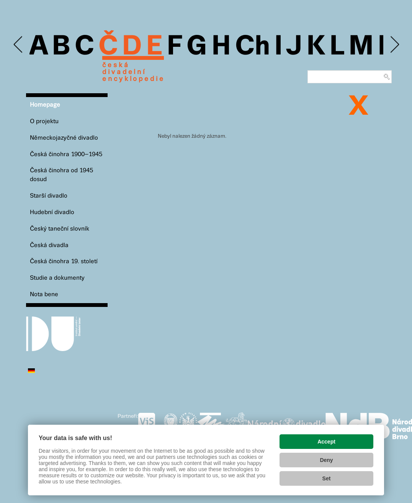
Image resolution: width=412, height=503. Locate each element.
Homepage (45, 105)
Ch (252, 47)
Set (326, 478)
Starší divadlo (48, 196)
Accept (326, 442)
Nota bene (44, 294)
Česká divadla (49, 245)
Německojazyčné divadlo (64, 138)
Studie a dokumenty (57, 278)
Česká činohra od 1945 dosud (61, 175)
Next (394, 44)
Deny (326, 460)
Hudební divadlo (52, 212)
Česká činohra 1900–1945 (66, 154)
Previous (18, 44)
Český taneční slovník (59, 229)
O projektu (44, 121)
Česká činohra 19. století (64, 261)
